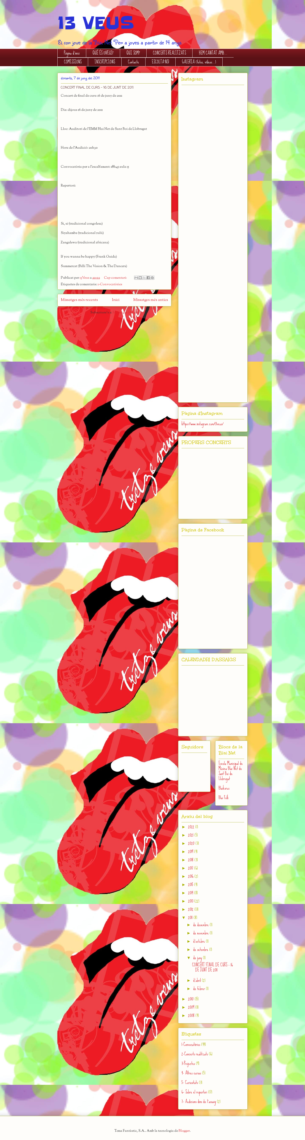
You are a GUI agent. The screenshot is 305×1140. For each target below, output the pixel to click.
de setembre (201, 949)
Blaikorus (224, 788)
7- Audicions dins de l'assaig (199, 1101)
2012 (191, 909)
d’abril (197, 980)
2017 (191, 868)
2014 (191, 893)
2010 (191, 999)
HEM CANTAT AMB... (213, 53)
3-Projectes (188, 1063)
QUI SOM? (133, 53)
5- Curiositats (190, 1082)
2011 (191, 917)
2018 (191, 860)
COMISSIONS (73, 62)
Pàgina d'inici (72, 53)
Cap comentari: (116, 278)
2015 (191, 884)
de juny (198, 957)
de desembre (201, 925)
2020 (191, 843)
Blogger (184, 1131)
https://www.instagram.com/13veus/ (202, 424)
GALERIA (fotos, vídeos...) (199, 62)
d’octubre (199, 941)
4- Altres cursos (191, 1073)
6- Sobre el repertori (194, 1092)
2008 (191, 1015)
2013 (191, 901)
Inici (115, 300)
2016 (191, 876)
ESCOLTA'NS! (160, 62)
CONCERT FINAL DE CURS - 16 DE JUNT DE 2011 (97, 87)
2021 (191, 835)
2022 (191, 827)
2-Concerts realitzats (195, 1054)
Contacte (133, 62)
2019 (191, 851)
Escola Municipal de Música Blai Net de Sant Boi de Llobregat (231, 771)
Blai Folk (224, 797)
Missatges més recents (79, 300)
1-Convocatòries (110, 284)
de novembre (201, 933)
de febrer (199, 988)
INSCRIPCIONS (104, 62)
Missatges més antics (150, 300)
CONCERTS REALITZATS (169, 53)
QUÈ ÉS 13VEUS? (103, 53)
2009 (191, 1007)
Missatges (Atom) (126, 312)
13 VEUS (95, 23)
